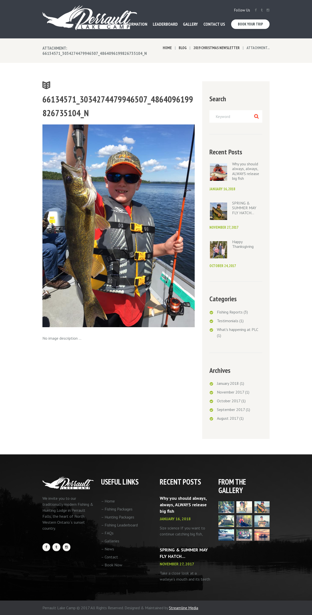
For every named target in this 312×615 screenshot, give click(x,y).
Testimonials (227, 320)
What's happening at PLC (237, 329)
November (230, 392)
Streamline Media (183, 607)
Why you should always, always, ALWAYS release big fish (245, 171)
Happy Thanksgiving (243, 244)
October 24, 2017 (222, 265)
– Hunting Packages (117, 516)
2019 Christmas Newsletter (216, 47)
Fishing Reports (230, 311)
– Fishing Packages (117, 509)
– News (107, 548)
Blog (182, 47)
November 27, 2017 (223, 227)
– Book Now (111, 564)
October (228, 400)
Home (167, 47)
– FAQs (107, 532)
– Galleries (110, 540)
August (227, 418)
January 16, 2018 (222, 189)
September (231, 409)
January (228, 383)
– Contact (109, 556)
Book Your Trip (250, 24)
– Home (108, 501)
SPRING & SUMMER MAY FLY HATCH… (244, 208)
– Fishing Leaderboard (119, 524)
